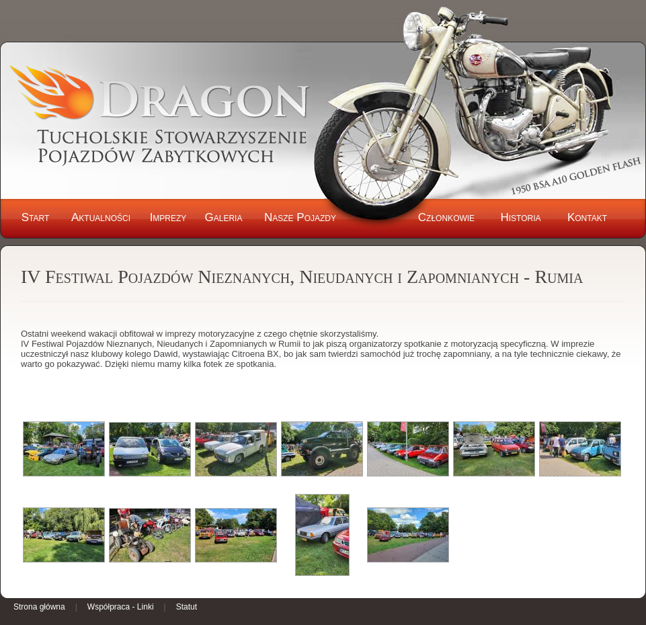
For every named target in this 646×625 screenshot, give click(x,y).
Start (36, 217)
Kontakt (587, 217)
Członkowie (446, 217)
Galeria (224, 217)
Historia (520, 217)
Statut (186, 607)
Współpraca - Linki (120, 607)
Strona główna (39, 607)
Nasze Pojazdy (300, 217)
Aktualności (100, 217)
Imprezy (168, 217)
